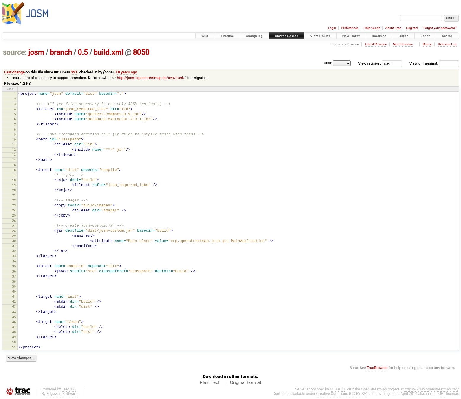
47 (14, 327)
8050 (141, 52)
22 (14, 200)
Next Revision (403, 44)
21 (14, 195)
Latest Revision (376, 44)
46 (14, 322)
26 (14, 221)
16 (14, 170)
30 (14, 241)
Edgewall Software (62, 393)
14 (14, 160)
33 (14, 256)
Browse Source (286, 36)
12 (14, 150)
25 (14, 215)
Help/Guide (372, 28)
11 (14, 144)
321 (74, 72)
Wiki (204, 36)
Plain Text (210, 382)
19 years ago (126, 72)
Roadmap (379, 36)
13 (14, 155)
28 (14, 231)
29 (14, 236)
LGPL (440, 393)
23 (14, 205)
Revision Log (447, 44)
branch (61, 52)
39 (14, 286)
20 (14, 190)
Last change (14, 72)
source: (15, 52)
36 (14, 271)
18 (14, 180)
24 (14, 210)
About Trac (393, 28)
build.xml (108, 52)
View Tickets (320, 36)
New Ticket (351, 36)
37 (14, 276)
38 (14, 281)
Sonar (425, 36)
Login (332, 28)
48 (14, 332)
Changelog (254, 36)
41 (14, 296)
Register (412, 28)
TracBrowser (377, 368)
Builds (404, 36)
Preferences (349, 28)
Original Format (245, 382)
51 (14, 347)
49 (14, 337)
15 (14, 165)
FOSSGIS (337, 389)
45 (14, 317)
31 (14, 246)
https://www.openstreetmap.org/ (431, 389)
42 (14, 301)
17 (14, 175)
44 (14, 312)
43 (14, 307)
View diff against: (434, 63)
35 (14, 266)
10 (14, 139)
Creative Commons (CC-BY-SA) (342, 393)
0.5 (83, 52)
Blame (427, 44)
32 (14, 251)
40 (14, 291)
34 (14, 261)
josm (36, 52)
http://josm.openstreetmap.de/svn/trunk (148, 78)
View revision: (369, 63)
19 (14, 185)
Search (447, 36)
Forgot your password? (440, 28)
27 (14, 226)
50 (14, 342)
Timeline (227, 36)
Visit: (328, 63)
